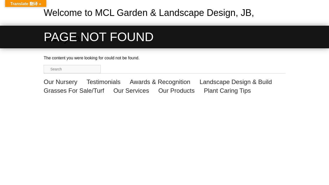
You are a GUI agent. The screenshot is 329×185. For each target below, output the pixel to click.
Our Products (176, 90)
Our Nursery (60, 81)
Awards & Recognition (160, 81)
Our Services (131, 90)
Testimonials (104, 81)
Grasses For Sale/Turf (74, 90)
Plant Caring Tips (227, 90)
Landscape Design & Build (235, 81)
